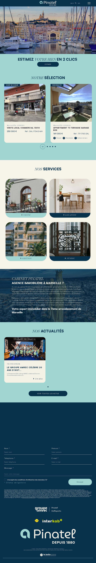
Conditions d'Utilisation (43, 497)
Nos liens (56, 550)
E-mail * (55, 458)
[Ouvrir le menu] (89, 3)
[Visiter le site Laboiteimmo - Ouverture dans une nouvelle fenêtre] (48, 557)
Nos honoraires (28, 550)
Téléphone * (9, 458)
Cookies (70, 550)
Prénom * (56, 448)
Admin (51, 550)
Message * (9, 468)
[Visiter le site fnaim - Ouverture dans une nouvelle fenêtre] (37, 520)
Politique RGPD (63, 550)
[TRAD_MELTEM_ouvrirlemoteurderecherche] (75, 3)
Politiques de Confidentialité (28, 497)
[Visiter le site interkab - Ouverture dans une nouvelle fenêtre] (52, 520)
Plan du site (36, 550)
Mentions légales (44, 550)
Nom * (7, 448)
